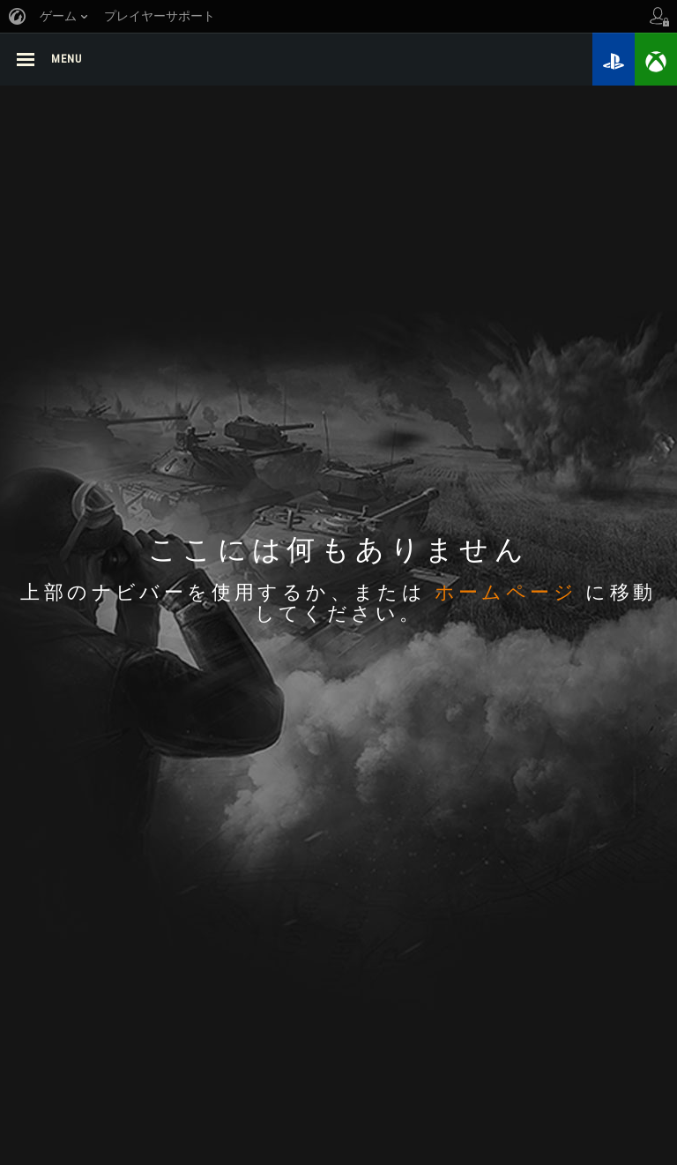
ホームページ (506, 593)
